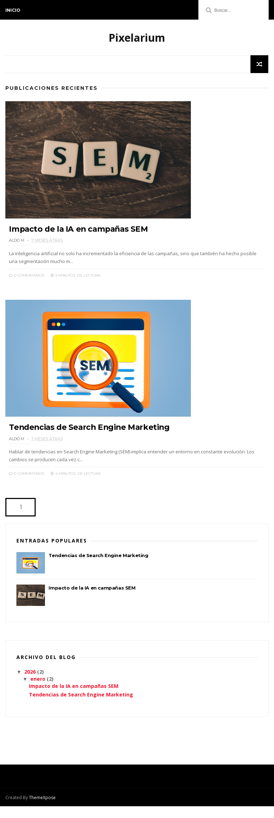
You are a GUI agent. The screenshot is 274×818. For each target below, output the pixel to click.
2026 (30, 683)
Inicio (12, 10)
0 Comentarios (26, 281)
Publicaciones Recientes (51, 89)
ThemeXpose (42, 809)
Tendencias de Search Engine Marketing (91, 439)
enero (38, 691)
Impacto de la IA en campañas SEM (80, 235)
